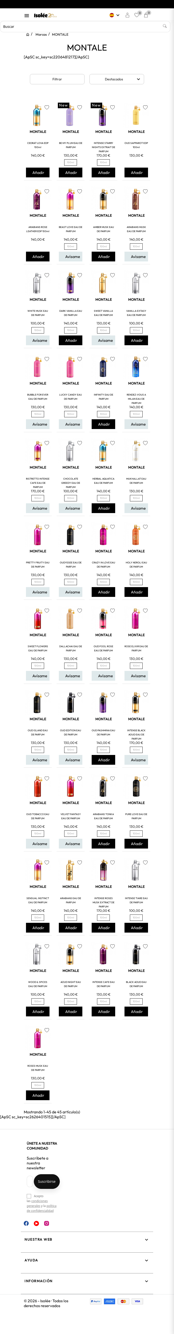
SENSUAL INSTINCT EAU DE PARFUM (37, 900)
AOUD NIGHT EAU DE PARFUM (71, 984)
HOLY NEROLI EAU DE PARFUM (136, 564)
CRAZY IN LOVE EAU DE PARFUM (103, 564)
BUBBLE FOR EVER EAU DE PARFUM (37, 396)
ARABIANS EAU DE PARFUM (70, 900)
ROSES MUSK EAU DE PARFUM (37, 1068)
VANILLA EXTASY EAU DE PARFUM (136, 313)
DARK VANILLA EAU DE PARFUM (70, 313)
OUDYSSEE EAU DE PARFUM (71, 564)
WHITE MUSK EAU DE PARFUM (37, 313)
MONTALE (38, 131)
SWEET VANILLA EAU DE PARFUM (103, 313)
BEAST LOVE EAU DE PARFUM (70, 229)
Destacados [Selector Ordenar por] (123, 79)
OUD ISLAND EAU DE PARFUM (38, 732)
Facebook (26, 1223)
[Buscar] (85, 26)
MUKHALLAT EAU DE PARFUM (136, 480)
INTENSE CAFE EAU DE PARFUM (103, 984)
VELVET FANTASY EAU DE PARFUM (71, 816)
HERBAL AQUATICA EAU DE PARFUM (103, 480)
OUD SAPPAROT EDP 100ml (136, 145)
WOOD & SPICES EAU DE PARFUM (37, 984)
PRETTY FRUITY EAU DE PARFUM (38, 564)
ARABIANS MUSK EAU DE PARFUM (136, 229)
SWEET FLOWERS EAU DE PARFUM (38, 648)
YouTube (36, 1223)
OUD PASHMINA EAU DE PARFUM (103, 732)
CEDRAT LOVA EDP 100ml (38, 145)
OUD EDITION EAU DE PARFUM (70, 732)
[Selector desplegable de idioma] (115, 15)
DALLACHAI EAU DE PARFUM (70, 648)
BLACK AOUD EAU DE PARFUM (136, 984)
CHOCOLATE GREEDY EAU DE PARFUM (70, 483)
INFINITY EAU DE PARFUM (103, 396)
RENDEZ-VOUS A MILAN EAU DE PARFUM (136, 399)
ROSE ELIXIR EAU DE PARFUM (136, 648)
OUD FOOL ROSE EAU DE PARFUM (103, 648)
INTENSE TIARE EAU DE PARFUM (136, 900)
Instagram (46, 1223)
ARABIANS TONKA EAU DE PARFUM (103, 816)
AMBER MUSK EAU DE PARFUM (103, 229)
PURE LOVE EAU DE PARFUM (136, 816)
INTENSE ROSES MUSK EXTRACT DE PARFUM (103, 902)
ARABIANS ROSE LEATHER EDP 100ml (37, 229)
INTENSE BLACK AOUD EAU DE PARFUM (136, 734)
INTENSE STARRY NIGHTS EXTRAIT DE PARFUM (103, 147)
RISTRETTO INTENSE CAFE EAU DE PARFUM (38, 483)
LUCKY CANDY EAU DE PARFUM (70, 396)
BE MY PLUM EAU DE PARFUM (70, 145)
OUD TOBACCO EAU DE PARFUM (37, 816)
